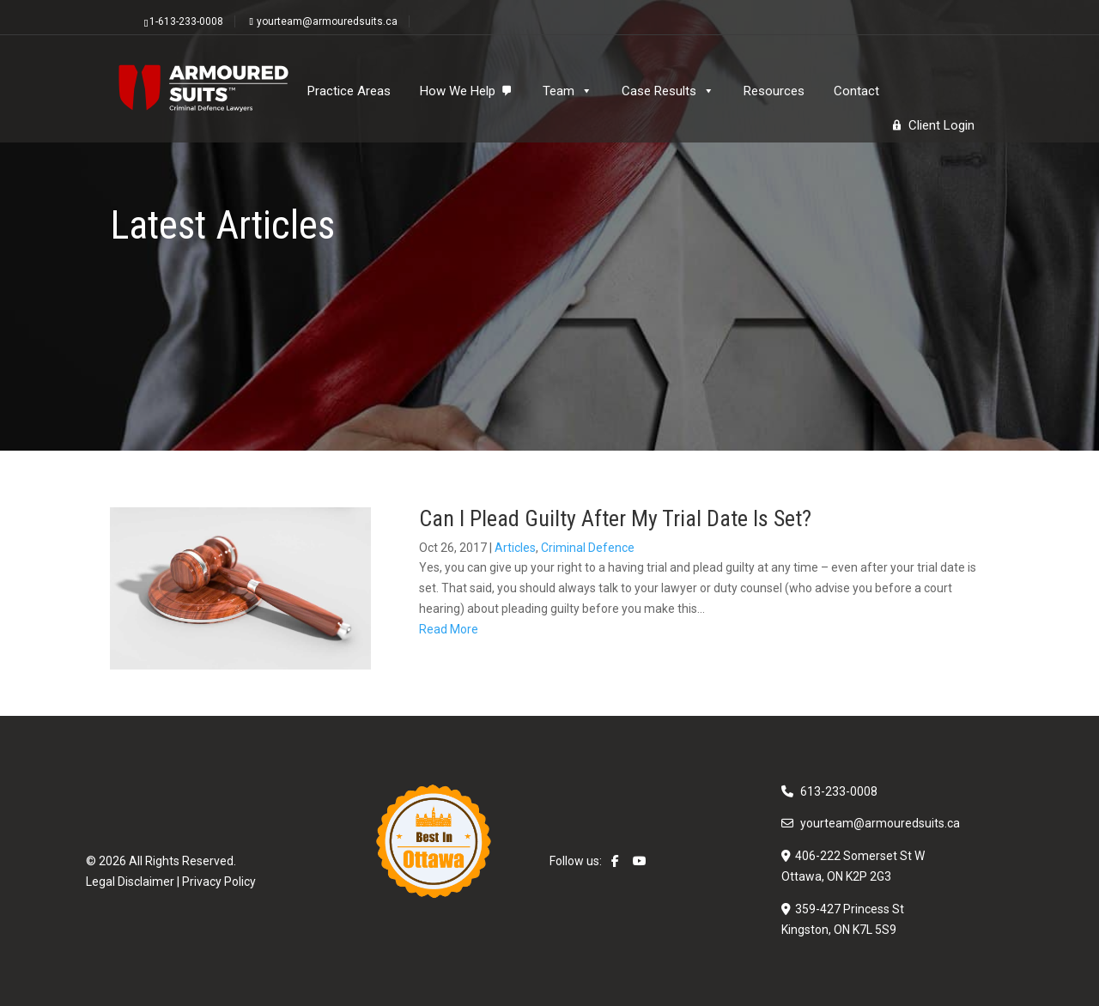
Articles (515, 548)
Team (567, 91)
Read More (448, 629)
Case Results (668, 91)
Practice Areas (349, 91)
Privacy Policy (219, 881)
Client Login (941, 125)
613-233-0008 (838, 791)
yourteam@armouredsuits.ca (880, 823)
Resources (774, 91)
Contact (856, 91)
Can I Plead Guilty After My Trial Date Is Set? (615, 518)
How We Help (457, 91)
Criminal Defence (588, 548)
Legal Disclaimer (130, 881)
